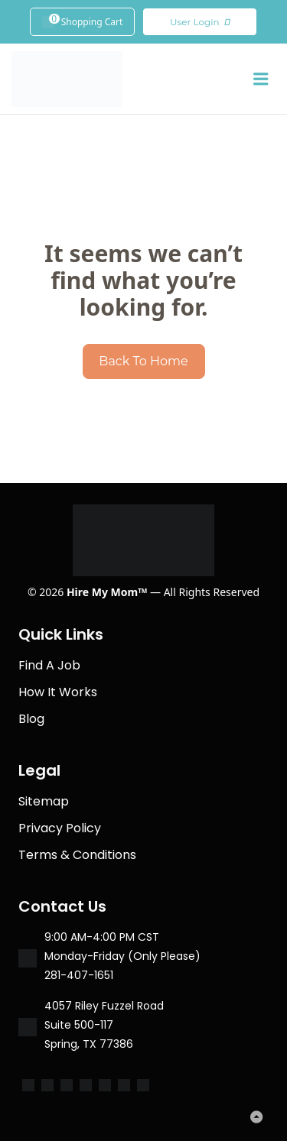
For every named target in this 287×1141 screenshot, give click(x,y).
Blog (31, 719)
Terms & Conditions (77, 855)
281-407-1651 (78, 975)
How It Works (57, 692)
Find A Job (49, 665)
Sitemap (43, 801)
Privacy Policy (59, 828)
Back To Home (143, 361)
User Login (200, 22)
